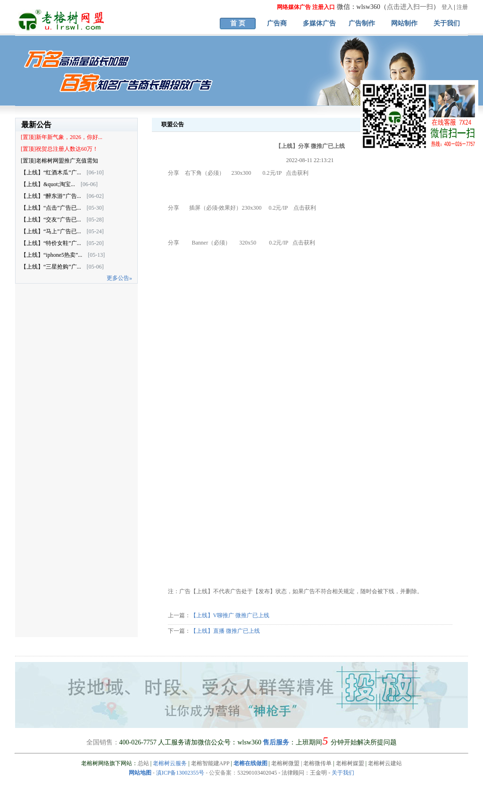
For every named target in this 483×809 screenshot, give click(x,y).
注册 (462, 7)
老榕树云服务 (170, 763)
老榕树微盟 (285, 763)
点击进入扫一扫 (410, 6)
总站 (143, 763)
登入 (447, 7)
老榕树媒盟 (350, 763)
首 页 (237, 23)
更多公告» (119, 278)
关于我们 (446, 23)
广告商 (277, 23)
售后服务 (276, 742)
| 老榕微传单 (316, 763)
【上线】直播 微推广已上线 (225, 631)
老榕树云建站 (385, 763)
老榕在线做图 (250, 763)
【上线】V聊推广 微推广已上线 (230, 615)
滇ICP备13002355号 (180, 772)
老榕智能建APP (210, 763)
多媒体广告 (319, 23)
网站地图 (140, 772)
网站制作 (404, 23)
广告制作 (362, 23)
